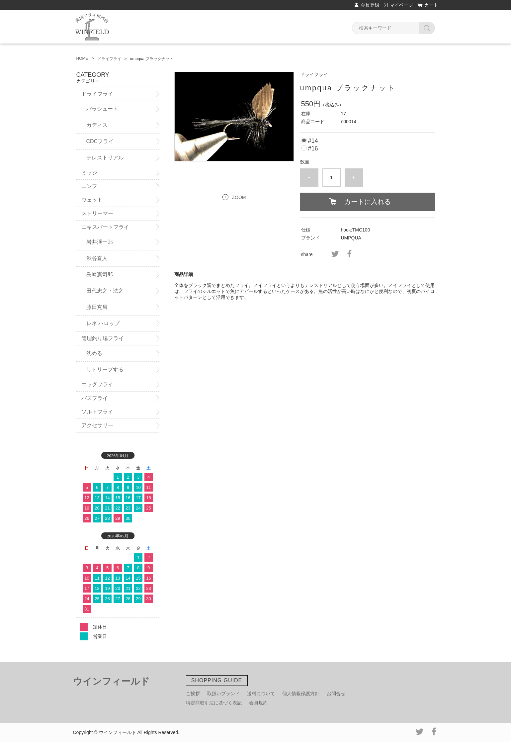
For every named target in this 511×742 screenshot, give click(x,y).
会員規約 (258, 702)
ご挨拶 (193, 693)
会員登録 (370, 5)
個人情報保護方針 (300, 693)
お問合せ (336, 693)
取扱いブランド (223, 693)
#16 (313, 148)
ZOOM (239, 197)
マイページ (401, 5)
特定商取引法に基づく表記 (214, 702)
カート (431, 5)
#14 (313, 141)
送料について (261, 693)
